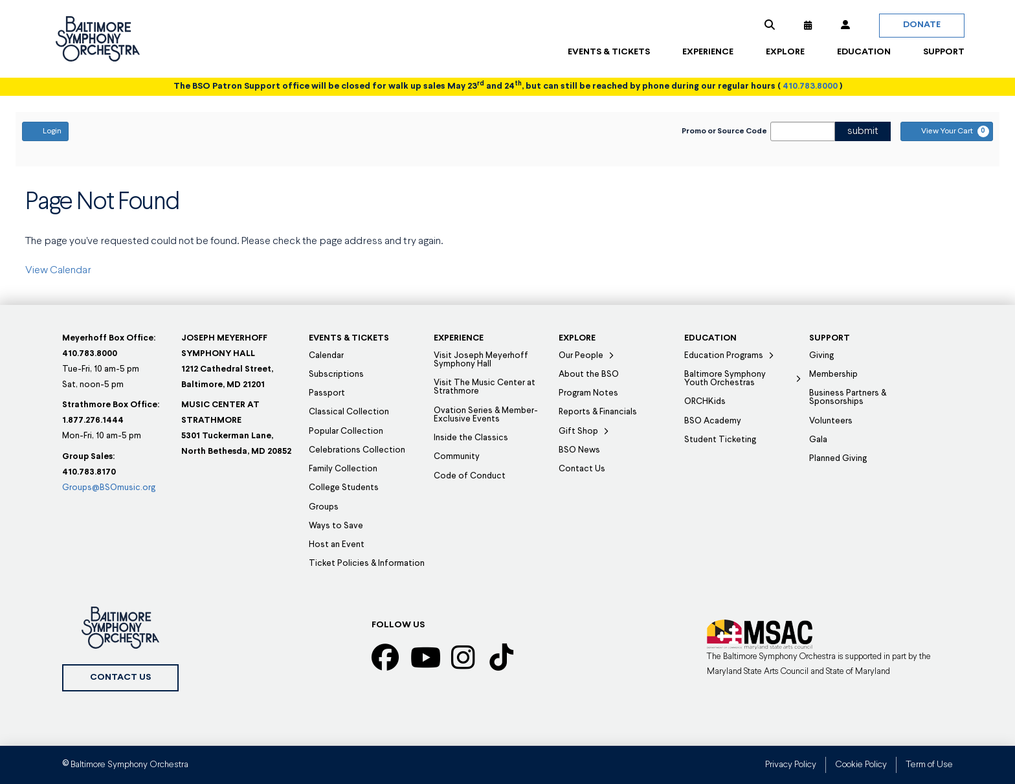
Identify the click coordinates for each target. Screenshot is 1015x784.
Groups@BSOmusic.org (108, 488)
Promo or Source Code (724, 131)
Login (45, 131)
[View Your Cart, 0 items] (946, 131)
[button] (769, 25)
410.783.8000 (810, 86)
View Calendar (58, 270)
